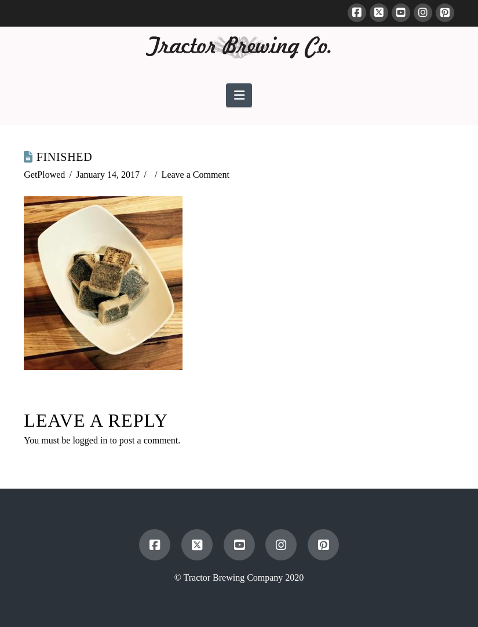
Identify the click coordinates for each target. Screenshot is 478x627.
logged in (89, 440)
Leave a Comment (195, 174)
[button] (238, 95)
